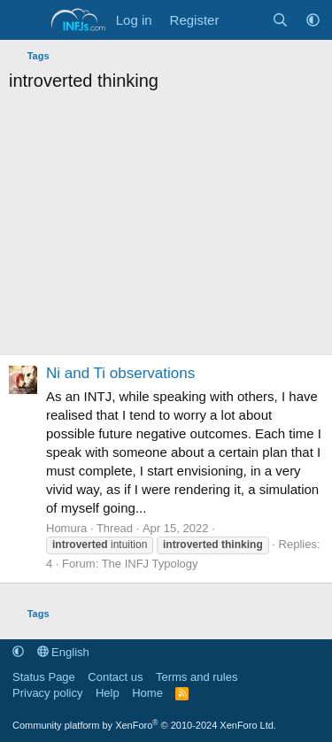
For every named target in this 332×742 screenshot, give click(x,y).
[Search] (280, 20)
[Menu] (24, 20)
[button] (312, 20)
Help (108, 692)
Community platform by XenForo (144, 725)
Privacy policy (47, 692)
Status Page (43, 677)
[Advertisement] (166, 228)
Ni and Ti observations (120, 373)
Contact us (115, 677)
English (63, 652)
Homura (66, 528)
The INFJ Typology (150, 563)
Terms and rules (196, 677)
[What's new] (245, 20)
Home (147, 692)
